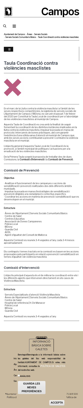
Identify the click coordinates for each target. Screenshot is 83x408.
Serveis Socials (40, 34)
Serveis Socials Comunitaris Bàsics (20, 37)
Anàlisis (25, 377)
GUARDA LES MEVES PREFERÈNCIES (32, 388)
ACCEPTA (57, 403)
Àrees (29, 34)
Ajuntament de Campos (14, 34)
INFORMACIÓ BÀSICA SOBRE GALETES (41, 346)
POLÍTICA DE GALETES (53, 367)
